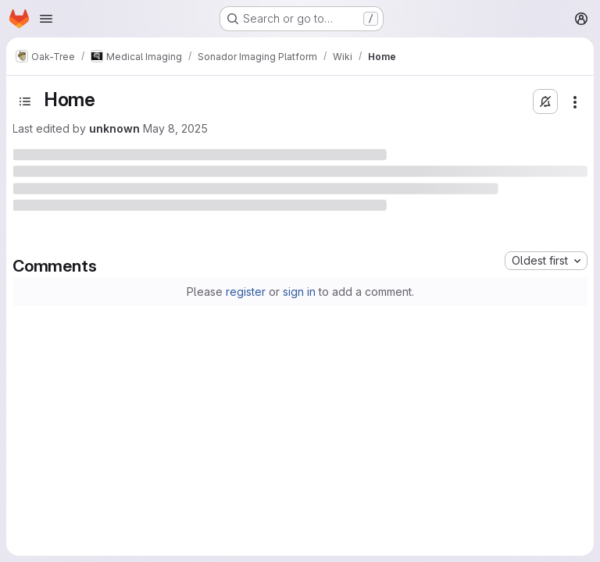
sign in (299, 291)
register (246, 291)
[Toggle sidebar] (25, 101)
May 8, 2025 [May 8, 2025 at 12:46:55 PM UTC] (175, 128)
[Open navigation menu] (46, 18)
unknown (114, 128)
